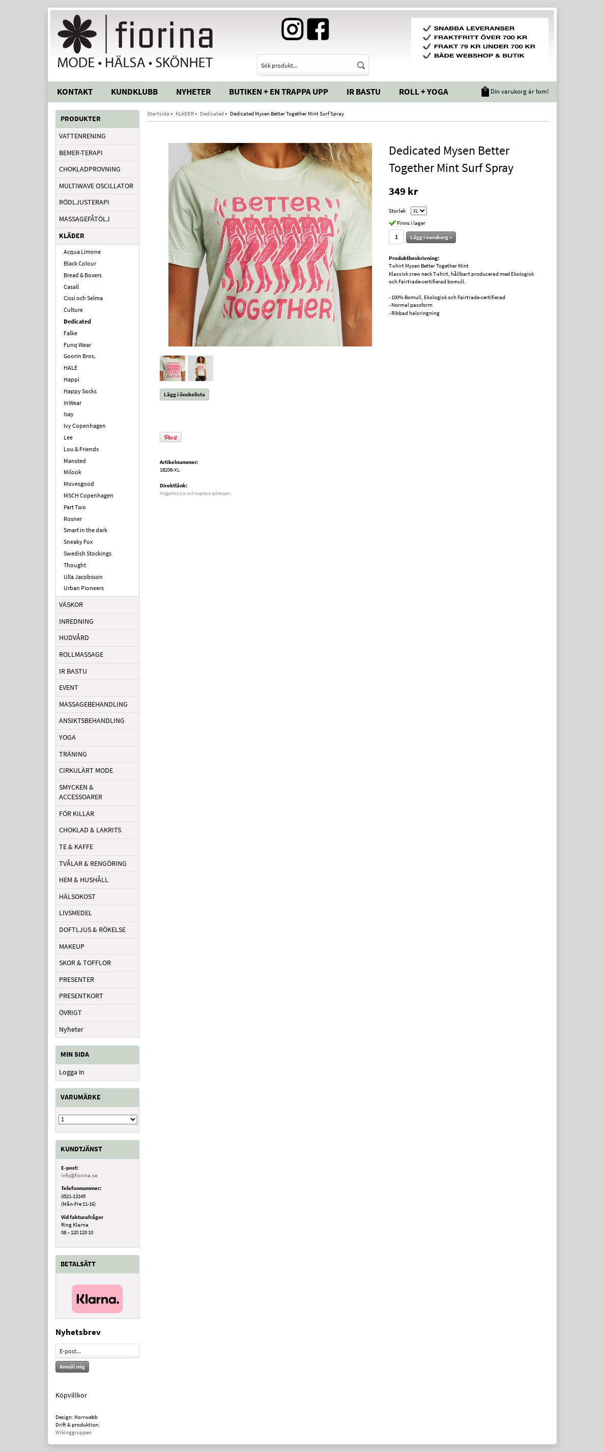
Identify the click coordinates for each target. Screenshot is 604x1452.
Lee (68, 437)
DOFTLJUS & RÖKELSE (92, 929)
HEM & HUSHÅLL (83, 879)
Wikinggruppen (73, 1432)
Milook (72, 472)
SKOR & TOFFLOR (85, 962)
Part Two (75, 507)
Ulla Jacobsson (83, 576)
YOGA (67, 737)
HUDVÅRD (74, 637)
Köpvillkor (71, 1395)
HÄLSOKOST (77, 896)
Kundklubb (134, 91)
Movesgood (79, 483)
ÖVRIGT (70, 1012)
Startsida (158, 113)
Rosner (73, 518)
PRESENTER (76, 979)
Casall (71, 287)
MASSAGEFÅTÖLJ (84, 218)
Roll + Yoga (423, 91)
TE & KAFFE (76, 846)
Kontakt (75, 91)
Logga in (71, 1072)
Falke (70, 333)
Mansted (75, 460)
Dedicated (77, 321)
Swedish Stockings (87, 553)
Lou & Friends (81, 449)
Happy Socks (80, 391)
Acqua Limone (82, 251)
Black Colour (80, 263)
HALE (70, 367)
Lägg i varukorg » (431, 237)
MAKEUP (71, 946)
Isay (69, 414)
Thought (75, 565)
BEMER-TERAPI (81, 152)
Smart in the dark (85, 530)
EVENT (68, 687)
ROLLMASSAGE (81, 654)
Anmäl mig (72, 1366)
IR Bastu (364, 91)
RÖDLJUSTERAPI (84, 202)
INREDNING (76, 621)
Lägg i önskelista (184, 394)
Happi (71, 379)
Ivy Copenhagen (85, 425)
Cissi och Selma (83, 298)
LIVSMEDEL (75, 912)
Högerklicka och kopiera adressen (195, 493)
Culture (73, 309)
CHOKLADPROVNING (90, 168)
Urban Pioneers (84, 588)
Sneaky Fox (78, 541)
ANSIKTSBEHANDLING (92, 720)
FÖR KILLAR (76, 813)
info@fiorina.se (79, 1175)
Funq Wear (77, 345)
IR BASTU (73, 671)
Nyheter (193, 91)
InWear (72, 402)
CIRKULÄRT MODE (86, 770)
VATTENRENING (82, 135)
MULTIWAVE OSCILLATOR (96, 185)
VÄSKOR (71, 604)
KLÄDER (71, 235)
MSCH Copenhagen (88, 495)
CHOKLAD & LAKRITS (90, 829)
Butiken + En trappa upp (278, 91)
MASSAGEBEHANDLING (93, 704)
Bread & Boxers (83, 275)
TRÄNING (73, 754)
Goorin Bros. (80, 356)
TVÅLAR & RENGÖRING (93, 863)
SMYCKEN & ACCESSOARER (80, 792)
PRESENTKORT (81, 995)
